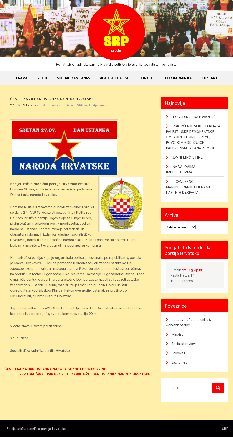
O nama (21, 78)
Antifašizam (53, 105)
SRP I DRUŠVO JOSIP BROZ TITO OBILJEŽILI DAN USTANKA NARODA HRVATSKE (84, 374)
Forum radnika (178, 78)
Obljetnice (98, 105)
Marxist (177, 334)
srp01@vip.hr (192, 269)
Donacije (147, 78)
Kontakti (210, 78)
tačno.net (179, 362)
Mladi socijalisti (114, 78)
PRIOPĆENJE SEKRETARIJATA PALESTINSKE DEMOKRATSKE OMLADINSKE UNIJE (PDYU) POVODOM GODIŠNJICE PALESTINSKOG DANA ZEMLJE (193, 136)
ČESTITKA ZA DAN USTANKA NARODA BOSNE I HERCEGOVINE (55, 368)
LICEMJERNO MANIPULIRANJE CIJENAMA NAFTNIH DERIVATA (188, 187)
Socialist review (184, 343)
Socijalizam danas (73, 78)
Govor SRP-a (76, 105)
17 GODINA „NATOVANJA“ (194, 116)
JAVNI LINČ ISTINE (187, 157)
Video (42, 78)
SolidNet (178, 352)
